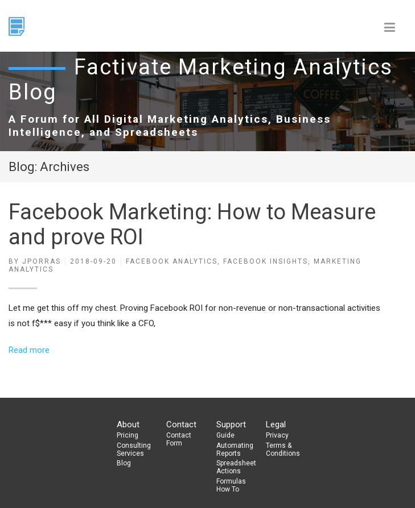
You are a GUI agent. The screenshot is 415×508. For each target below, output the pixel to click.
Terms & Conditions (283, 449)
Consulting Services (134, 449)
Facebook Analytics (171, 261)
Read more (29, 350)
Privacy (277, 435)
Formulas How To (231, 485)
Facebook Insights (265, 261)
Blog (124, 463)
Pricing (127, 435)
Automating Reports (234, 449)
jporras (41, 261)
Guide (225, 435)
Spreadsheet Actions (236, 467)
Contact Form (178, 439)
